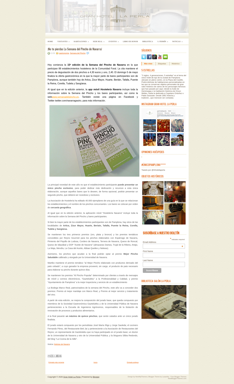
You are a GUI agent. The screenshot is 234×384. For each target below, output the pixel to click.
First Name (148, 251)
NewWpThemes (141, 377)
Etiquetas (162, 64)
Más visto (148, 64)
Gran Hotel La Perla (71, 377)
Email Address (163, 242)
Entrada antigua (132, 362)
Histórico (176, 64)
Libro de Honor (130, 41)
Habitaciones (82, 40)
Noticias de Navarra (62, 344)
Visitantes (64, 40)
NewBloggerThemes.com (177, 378)
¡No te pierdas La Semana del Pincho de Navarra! (75, 48)
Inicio (95, 362)
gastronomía (64, 53)
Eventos (115, 40)
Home (50, 41)
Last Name (148, 260)
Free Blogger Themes (178, 377)
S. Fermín (163, 40)
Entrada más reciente (56, 362)
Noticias (178, 40)
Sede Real (99, 40)
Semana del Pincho (78, 53)
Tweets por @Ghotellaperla (153, 170)
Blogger (96, 377)
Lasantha (165, 377)
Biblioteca (147, 41)
